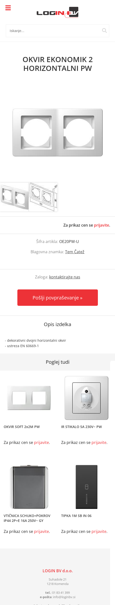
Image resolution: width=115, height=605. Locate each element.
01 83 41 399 (61, 592)
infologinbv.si (64, 597)
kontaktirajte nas (64, 277)
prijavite (101, 225)
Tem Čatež (74, 251)
